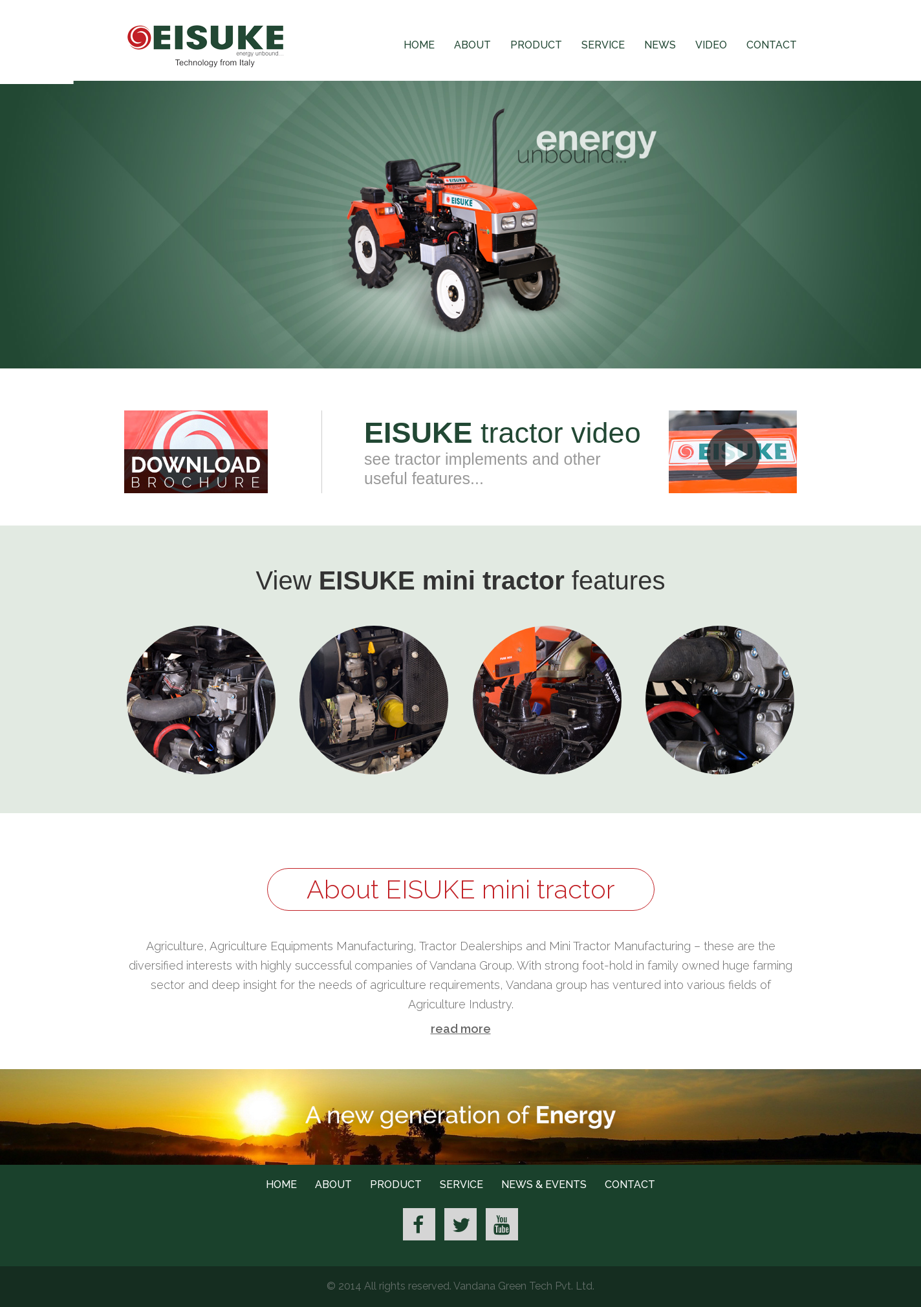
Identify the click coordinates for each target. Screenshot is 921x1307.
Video (711, 45)
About (472, 45)
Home (419, 45)
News (660, 45)
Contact (771, 45)
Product (536, 45)
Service (603, 45)
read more (461, 1029)
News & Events (544, 1184)
